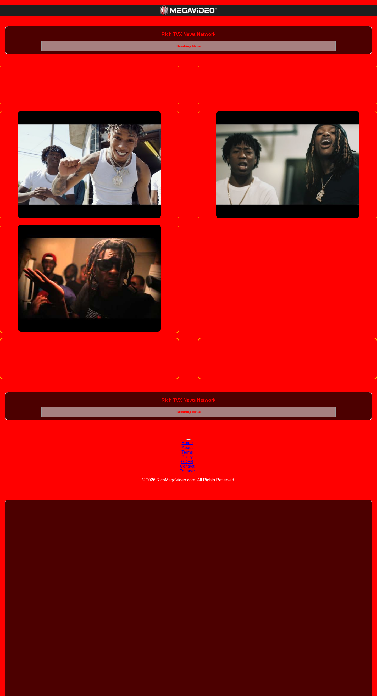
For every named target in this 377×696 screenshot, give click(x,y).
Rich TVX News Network (188, 34)
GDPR (187, 461)
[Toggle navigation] (188, 439)
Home (187, 443)
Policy (187, 457)
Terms (187, 452)
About (187, 447)
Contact (187, 466)
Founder (187, 471)
